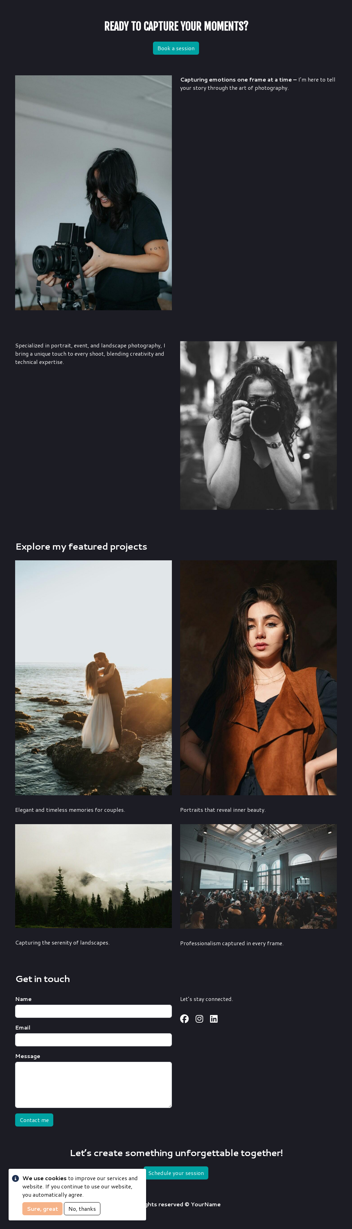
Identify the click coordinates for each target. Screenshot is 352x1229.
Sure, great (42, 1208)
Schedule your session (176, 1173)
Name (23, 999)
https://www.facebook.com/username (184, 1019)
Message (27, 1056)
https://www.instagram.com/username (199, 1019)
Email (22, 1027)
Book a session (176, 48)
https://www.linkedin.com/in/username (214, 1019)
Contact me (34, 1120)
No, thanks (82, 1208)
